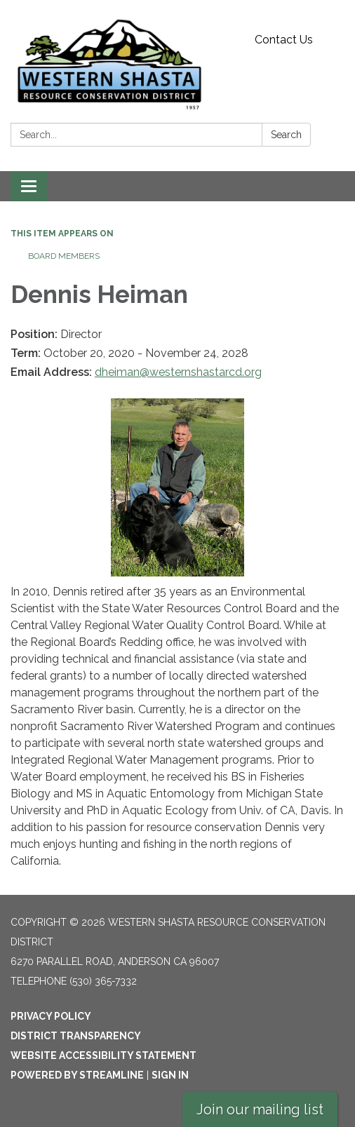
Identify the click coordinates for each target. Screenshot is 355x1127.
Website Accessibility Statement (103, 1055)
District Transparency (76, 1035)
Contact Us (284, 39)
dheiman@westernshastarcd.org (178, 372)
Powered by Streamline (77, 1075)
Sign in (170, 1075)
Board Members (64, 256)
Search (286, 134)
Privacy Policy (51, 1016)
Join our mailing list (259, 1109)
